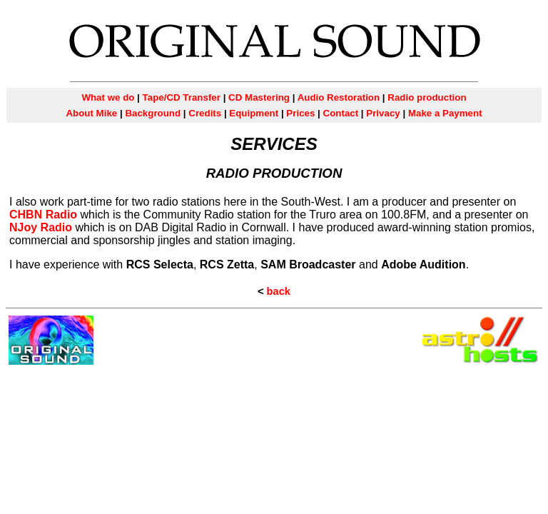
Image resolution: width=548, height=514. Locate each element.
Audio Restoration (337, 97)
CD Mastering (259, 97)
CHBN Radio (43, 214)
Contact (341, 113)
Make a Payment (445, 113)
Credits (204, 113)
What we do (107, 97)
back (278, 291)
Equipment (253, 113)
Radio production (426, 97)
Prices (300, 113)
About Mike (91, 113)
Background (153, 113)
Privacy (383, 113)
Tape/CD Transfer (181, 97)
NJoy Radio (40, 227)
